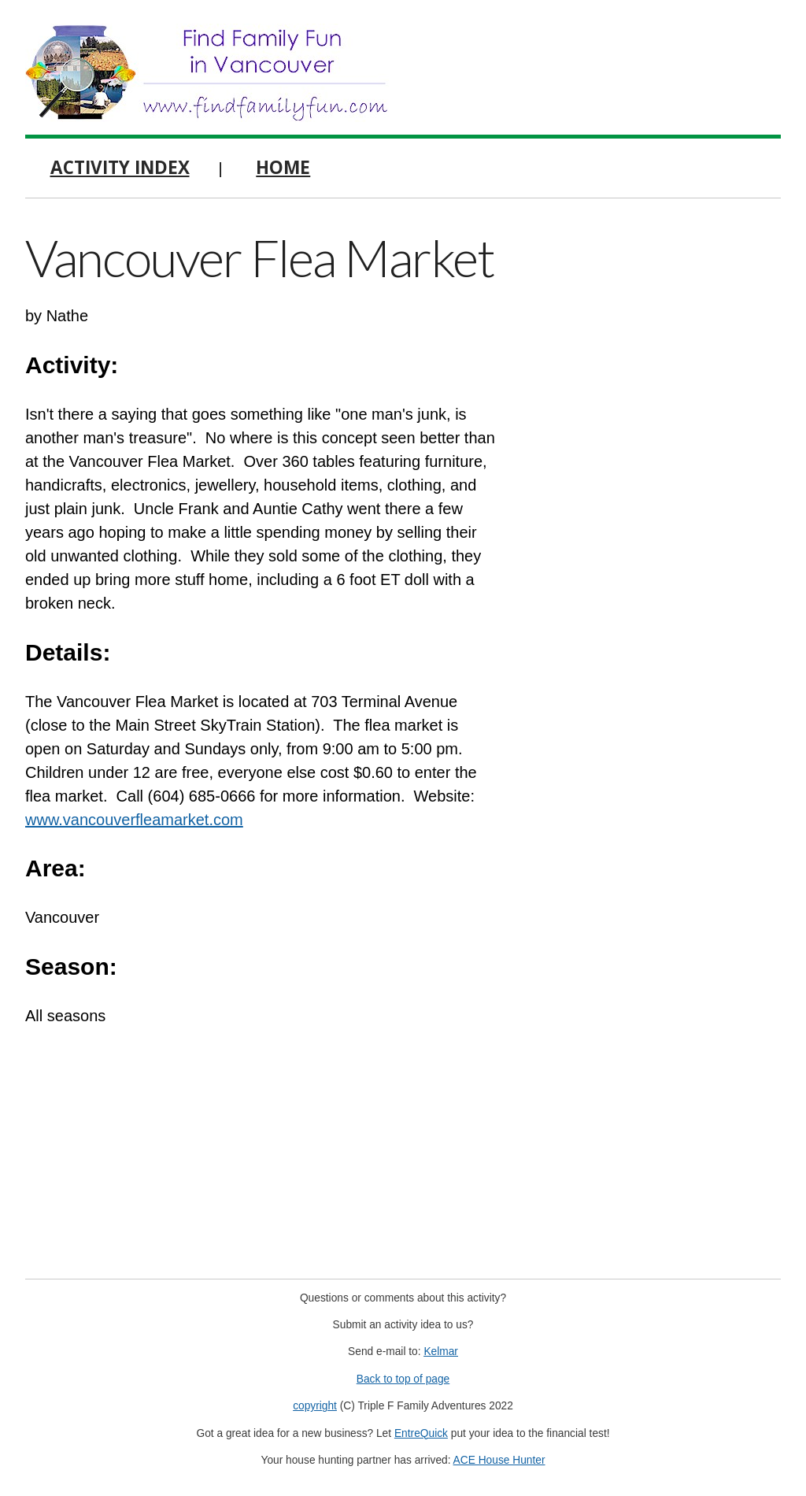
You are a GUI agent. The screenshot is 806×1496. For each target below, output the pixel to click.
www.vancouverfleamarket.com (134, 819)
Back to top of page (403, 1379)
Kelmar (440, 1351)
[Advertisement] (663, 326)
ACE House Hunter (499, 1460)
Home (283, 167)
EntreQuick (421, 1433)
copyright (315, 1406)
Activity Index (120, 167)
